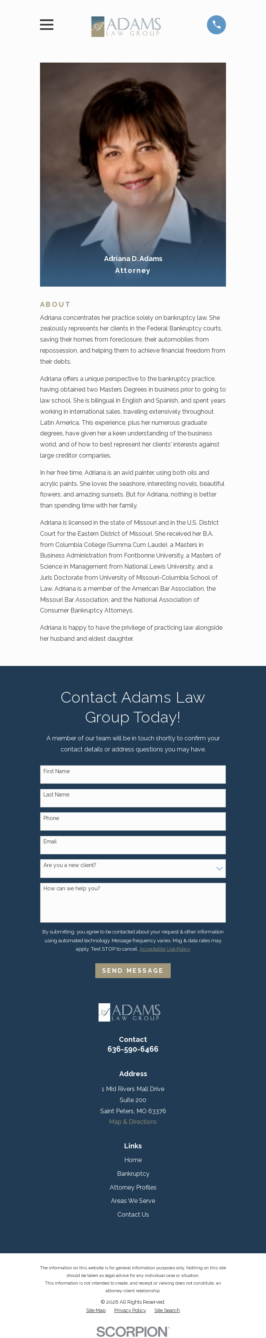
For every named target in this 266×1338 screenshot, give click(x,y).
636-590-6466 (133, 1049)
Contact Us (133, 1214)
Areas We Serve (133, 1200)
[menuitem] (96, 1310)
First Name (56, 771)
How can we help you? (71, 888)
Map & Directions (133, 1121)
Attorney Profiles (133, 1187)
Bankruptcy (133, 1173)
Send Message (133, 970)
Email (50, 841)
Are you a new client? (69, 865)
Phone (51, 818)
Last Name (56, 795)
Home (133, 1160)
